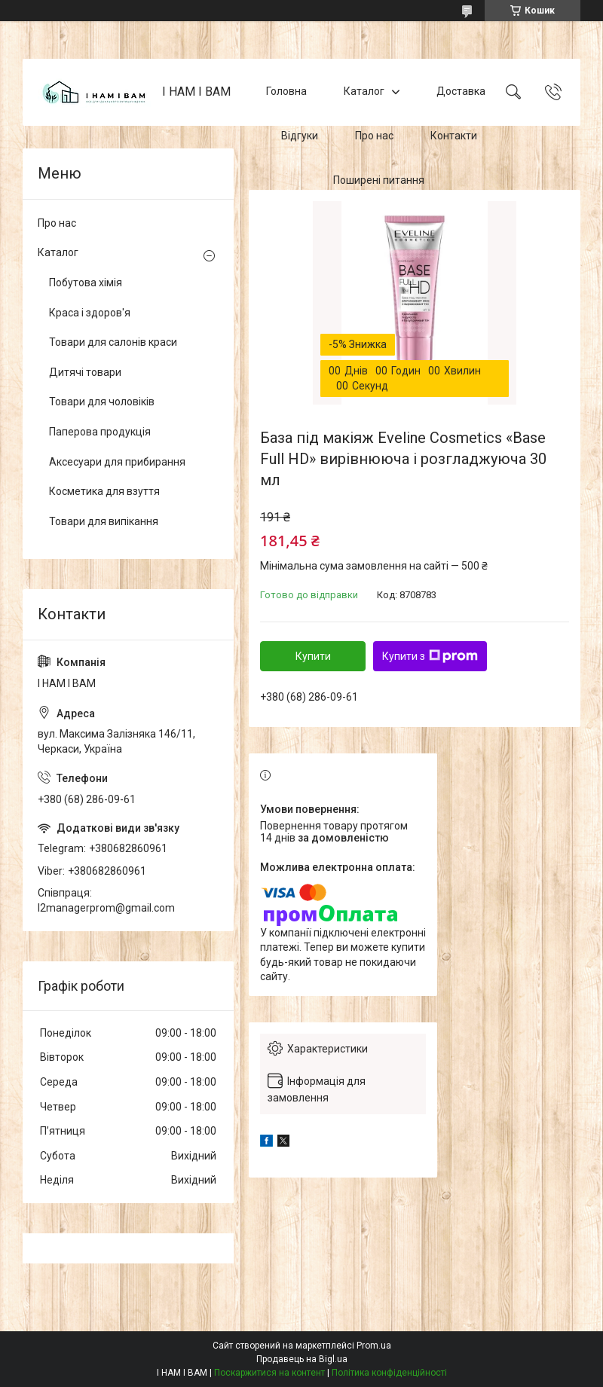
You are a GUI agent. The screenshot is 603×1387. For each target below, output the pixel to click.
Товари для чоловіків (102, 402)
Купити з (430, 656)
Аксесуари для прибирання (117, 462)
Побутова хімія (85, 282)
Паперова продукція (100, 432)
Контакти (453, 136)
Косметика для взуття (104, 491)
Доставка (460, 92)
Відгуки (299, 136)
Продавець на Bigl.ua (301, 1359)
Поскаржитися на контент (269, 1372)
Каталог (364, 92)
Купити (313, 656)
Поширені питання (378, 180)
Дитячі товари (85, 372)
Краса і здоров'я (89, 313)
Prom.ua (374, 1345)
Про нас (374, 136)
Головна (286, 92)
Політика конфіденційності (389, 1372)
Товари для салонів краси (113, 342)
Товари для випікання (103, 521)
